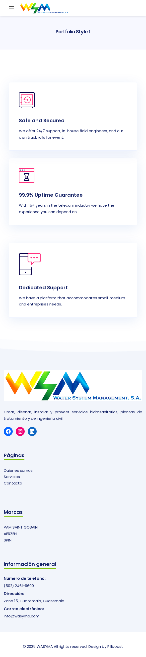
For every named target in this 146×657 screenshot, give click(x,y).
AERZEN (10, 533)
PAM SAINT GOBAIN (21, 527)
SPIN (7, 540)
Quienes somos (18, 470)
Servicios (12, 476)
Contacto (13, 483)
